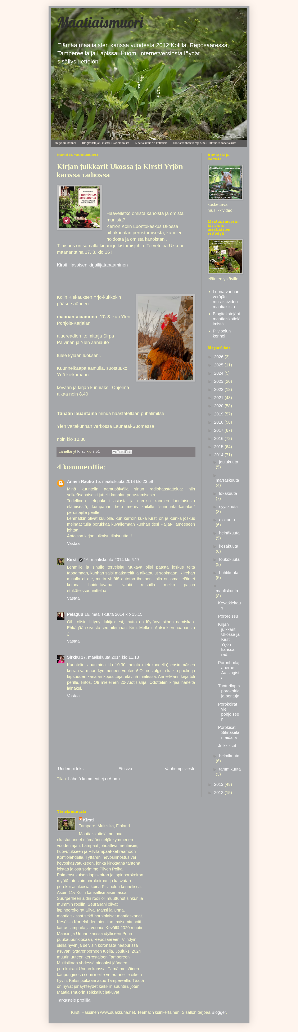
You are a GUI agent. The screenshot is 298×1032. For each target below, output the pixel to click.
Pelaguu (75, 614)
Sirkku (73, 657)
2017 (219, 430)
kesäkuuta (228, 546)
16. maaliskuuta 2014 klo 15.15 (114, 614)
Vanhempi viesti (179, 768)
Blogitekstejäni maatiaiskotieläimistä (105, 143)
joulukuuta (228, 462)
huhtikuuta (228, 572)
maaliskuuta (227, 590)
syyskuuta (228, 506)
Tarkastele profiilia (73, 1000)
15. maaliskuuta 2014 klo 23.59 (124, 481)
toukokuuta (229, 559)
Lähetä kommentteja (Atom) (94, 778)
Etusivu (125, 768)
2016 (219, 438)
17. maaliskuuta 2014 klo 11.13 (110, 657)
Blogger (219, 1012)
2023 (219, 381)
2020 (219, 405)
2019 (219, 414)
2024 (219, 373)
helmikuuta (229, 756)
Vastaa (73, 543)
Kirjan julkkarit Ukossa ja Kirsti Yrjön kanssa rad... (229, 639)
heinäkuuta (229, 533)
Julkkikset (227, 745)
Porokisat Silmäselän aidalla (228, 732)
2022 (219, 389)
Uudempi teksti (72, 768)
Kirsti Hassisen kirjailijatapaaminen (92, 265)
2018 (219, 422)
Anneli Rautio (80, 481)
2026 (219, 356)
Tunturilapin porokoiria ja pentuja (229, 691)
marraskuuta (227, 480)
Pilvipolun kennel (65, 143)
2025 (219, 365)
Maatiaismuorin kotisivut (151, 143)
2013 (219, 784)
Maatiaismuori (100, 22)
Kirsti (72, 559)
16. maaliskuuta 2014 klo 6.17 (112, 559)
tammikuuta (230, 769)
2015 (219, 446)
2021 (219, 397)
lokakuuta (228, 493)
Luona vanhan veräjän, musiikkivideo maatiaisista (204, 143)
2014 (219, 455)
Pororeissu (228, 616)
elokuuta (227, 519)
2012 (219, 792)
